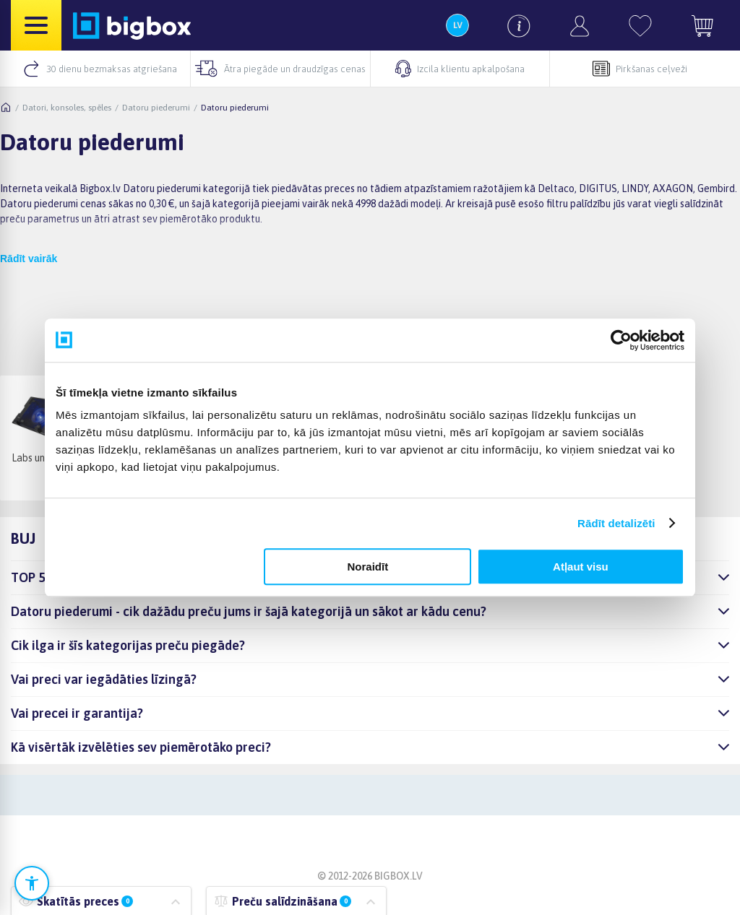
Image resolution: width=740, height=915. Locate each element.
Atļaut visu (580, 566)
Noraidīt (368, 566)
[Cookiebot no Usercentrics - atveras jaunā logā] (621, 340)
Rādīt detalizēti (616, 523)
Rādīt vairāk (28, 258)
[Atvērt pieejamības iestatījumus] (31, 883)
